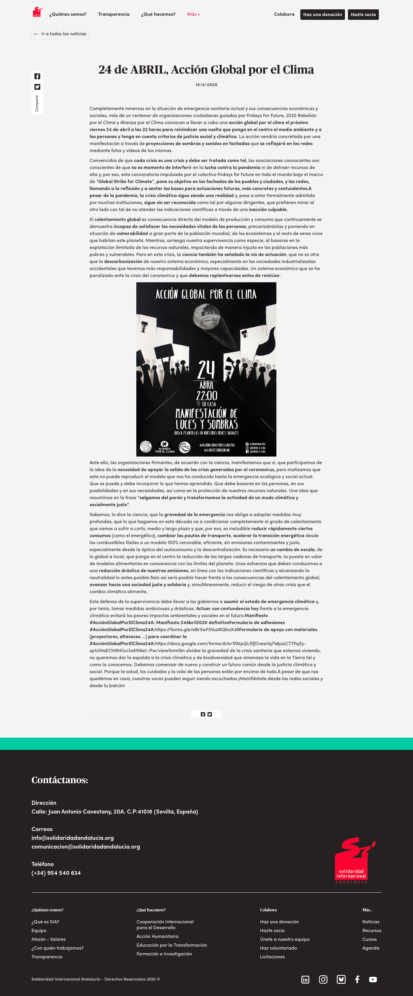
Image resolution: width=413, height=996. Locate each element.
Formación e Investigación (164, 954)
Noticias (371, 922)
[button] (68, 14)
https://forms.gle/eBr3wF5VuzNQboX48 (197, 630)
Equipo (39, 931)
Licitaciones (272, 957)
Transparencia (114, 14)
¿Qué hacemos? (158, 14)
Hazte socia (363, 15)
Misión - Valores (49, 939)
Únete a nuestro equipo (285, 939)
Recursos (372, 931)
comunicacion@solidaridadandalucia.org (86, 847)
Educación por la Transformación (172, 945)
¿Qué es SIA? (45, 922)
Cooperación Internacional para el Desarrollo (165, 925)
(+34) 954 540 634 (56, 873)
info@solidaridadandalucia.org (73, 838)
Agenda (371, 948)
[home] (38, 12)
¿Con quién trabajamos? (58, 948)
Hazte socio (272, 931)
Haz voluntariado (278, 948)
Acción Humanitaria (158, 936)
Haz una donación (322, 15)
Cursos (370, 939)
